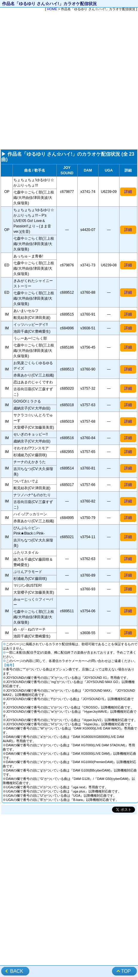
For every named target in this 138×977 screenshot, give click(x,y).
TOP (126, 971)
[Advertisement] (69, 81)
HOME (52, 9)
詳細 (128, 191)
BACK (16, 971)
